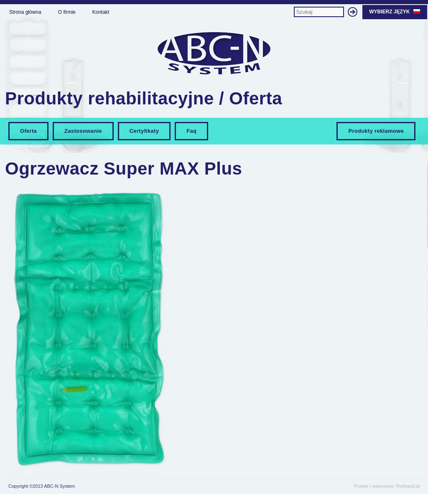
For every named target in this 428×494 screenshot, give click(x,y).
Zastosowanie (83, 131)
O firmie (67, 12)
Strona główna (25, 12)
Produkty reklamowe (376, 131)
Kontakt (101, 12)
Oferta (28, 131)
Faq (191, 131)
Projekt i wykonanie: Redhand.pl (387, 486)
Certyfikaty (144, 131)
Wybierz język (394, 12)
